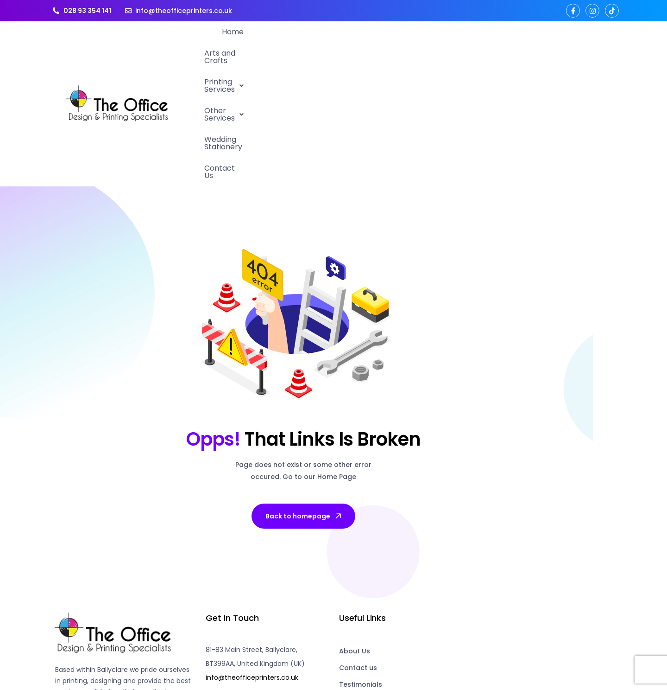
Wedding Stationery (518, 42)
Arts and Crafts (281, 42)
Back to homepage (304, 392)
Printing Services (357, 42)
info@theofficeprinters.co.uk (252, 554)
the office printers (147, 653)
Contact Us (589, 42)
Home (228, 42)
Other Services (437, 42)
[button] (357, 42)
